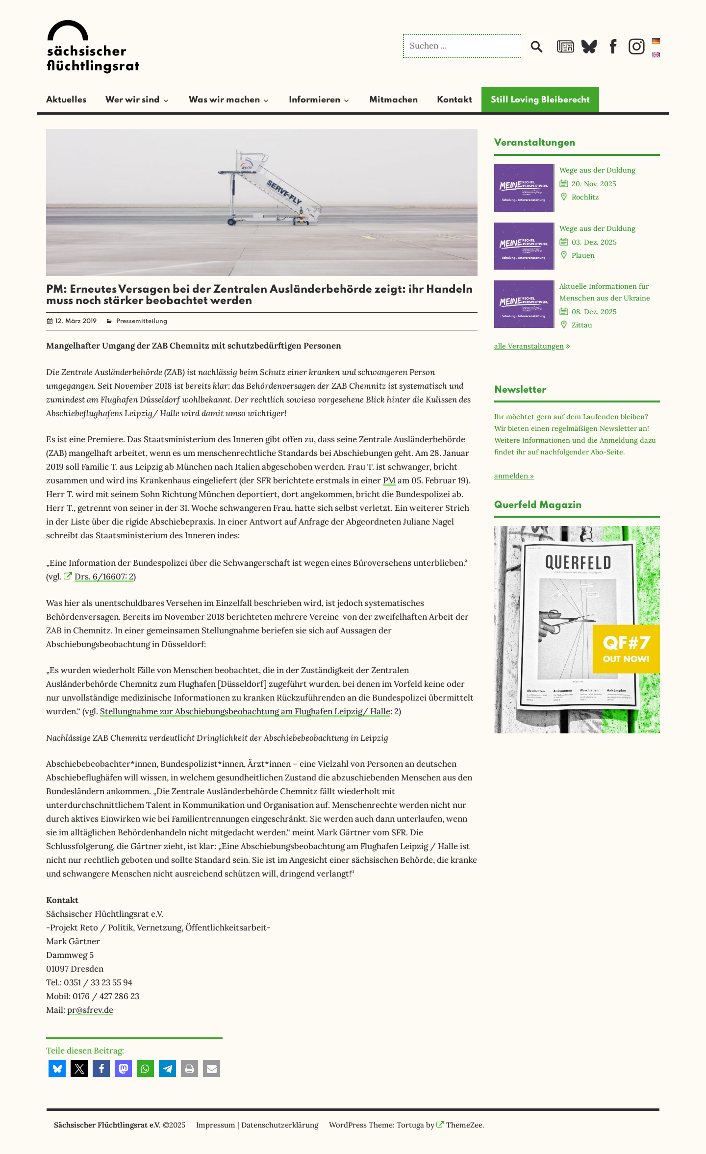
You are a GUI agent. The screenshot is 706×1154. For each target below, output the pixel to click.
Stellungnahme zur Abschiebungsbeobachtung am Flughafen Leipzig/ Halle (245, 711)
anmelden (511, 475)
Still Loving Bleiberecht (540, 100)
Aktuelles (66, 100)
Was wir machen (224, 100)
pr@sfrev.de (90, 1009)
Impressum (215, 1124)
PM (389, 480)
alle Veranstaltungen (529, 346)
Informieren (314, 100)
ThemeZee (459, 1124)
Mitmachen (393, 100)
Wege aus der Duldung (597, 170)
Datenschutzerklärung (279, 1124)
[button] (57, 1068)
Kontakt (454, 100)
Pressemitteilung (141, 321)
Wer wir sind (132, 100)
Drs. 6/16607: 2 (98, 576)
